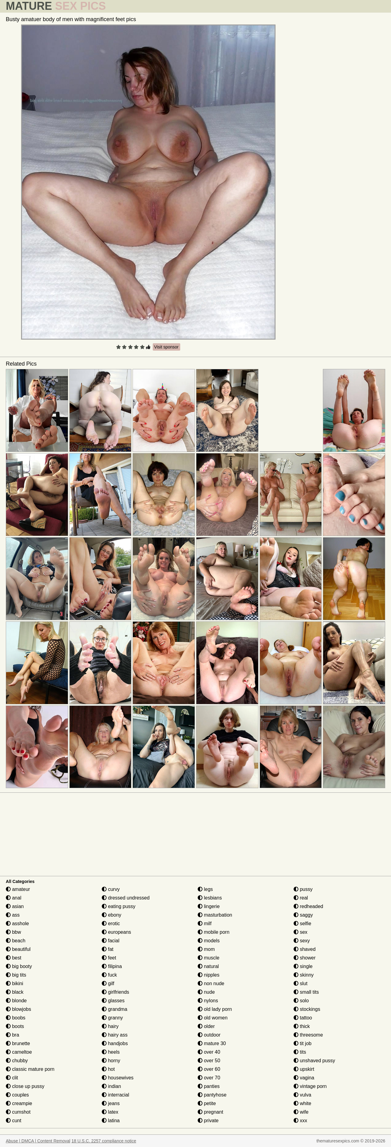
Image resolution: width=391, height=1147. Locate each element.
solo (301, 1000)
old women (213, 1017)
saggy (303, 915)
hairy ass (114, 1034)
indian (111, 1086)
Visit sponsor (166, 346)
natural (208, 966)
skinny (304, 975)
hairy (110, 1026)
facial (110, 940)
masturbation (215, 915)
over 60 (209, 1069)
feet (109, 957)
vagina (304, 1077)
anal (13, 897)
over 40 (209, 1052)
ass (13, 915)
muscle (208, 957)
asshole (17, 923)
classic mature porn (30, 1069)
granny (112, 1017)
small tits (306, 992)
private (208, 1120)
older (206, 1026)
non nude (211, 983)
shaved (305, 949)
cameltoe (19, 1052)
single (303, 966)
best (13, 957)
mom (206, 949)
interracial (115, 1094)
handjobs (115, 1043)
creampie (19, 1103)
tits (300, 1052)
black (15, 992)
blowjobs (18, 1009)
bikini (14, 983)
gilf (108, 983)
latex (110, 1112)
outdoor (209, 1034)
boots (15, 1026)
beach (15, 940)
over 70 (209, 1077)
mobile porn (213, 932)
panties (209, 1086)
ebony (111, 915)
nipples (208, 975)
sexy (302, 940)
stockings (307, 1009)
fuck (109, 975)
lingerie (209, 906)
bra (12, 1034)
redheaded (308, 906)
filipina (112, 966)
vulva (302, 1094)
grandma (114, 1009)
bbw (13, 932)
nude (206, 992)
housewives (117, 1077)
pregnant (210, 1112)
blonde (16, 1000)
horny (111, 1060)
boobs (15, 1017)
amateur (18, 889)
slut (300, 983)
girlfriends (115, 992)
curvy (111, 889)
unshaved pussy (314, 1060)
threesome (308, 1034)
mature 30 (212, 1043)
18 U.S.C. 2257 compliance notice (103, 1140)
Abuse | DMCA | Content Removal (38, 1140)
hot (108, 1069)
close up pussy (25, 1086)
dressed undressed (126, 897)
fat (107, 949)
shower (305, 957)
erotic (111, 923)
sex (300, 932)
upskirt (304, 1069)
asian (15, 906)
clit (12, 1077)
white (302, 1103)
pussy (303, 889)
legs (205, 889)
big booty (19, 966)
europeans (116, 932)
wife (301, 1112)
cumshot (18, 1112)
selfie (302, 923)
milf (204, 923)
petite (207, 1103)
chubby (17, 1060)
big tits (16, 975)
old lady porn (215, 1009)
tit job (303, 1043)
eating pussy (118, 906)
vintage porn (310, 1086)
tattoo (303, 1017)
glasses (113, 1000)
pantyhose (212, 1094)
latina (111, 1120)
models (209, 940)
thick (302, 1026)
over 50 (209, 1060)
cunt (13, 1120)
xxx (300, 1120)
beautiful (18, 949)
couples (17, 1094)
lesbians (210, 897)
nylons (208, 1000)
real (301, 897)
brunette (18, 1043)
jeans (111, 1103)
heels (111, 1052)
